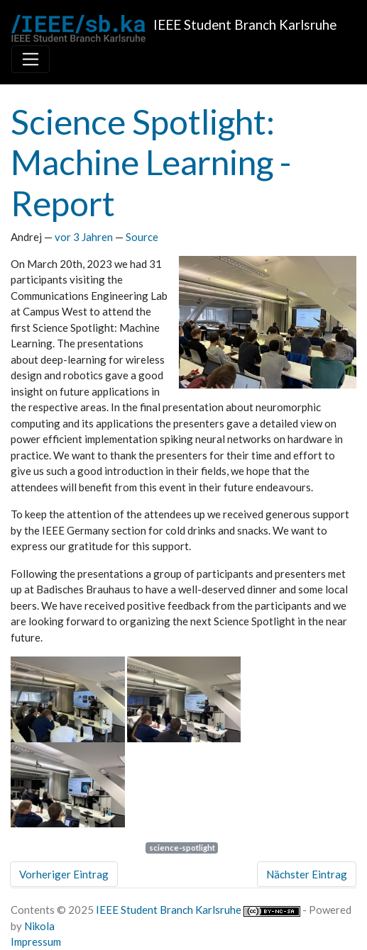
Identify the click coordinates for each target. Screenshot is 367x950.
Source (142, 236)
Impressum (36, 941)
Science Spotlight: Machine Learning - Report (151, 162)
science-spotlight (182, 847)
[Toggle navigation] (30, 58)
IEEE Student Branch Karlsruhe (168, 909)
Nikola (39, 926)
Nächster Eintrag (306, 874)
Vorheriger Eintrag (64, 874)
